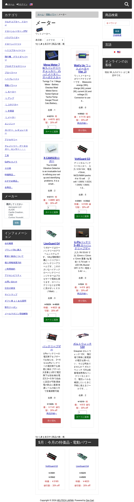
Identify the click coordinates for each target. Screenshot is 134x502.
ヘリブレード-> (12, 79)
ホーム (9, 4)
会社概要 (9, 243)
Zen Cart (90, 500)
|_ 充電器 (9, 111)
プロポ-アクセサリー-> (15, 66)
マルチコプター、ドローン (16, 23)
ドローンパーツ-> (13, 44)
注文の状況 (10, 288)
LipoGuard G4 (52, 243)
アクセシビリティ (13, 275)
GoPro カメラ (11, 162)
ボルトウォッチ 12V (82, 345)
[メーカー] (16, 210)
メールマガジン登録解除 (16, 313)
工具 (7, 155)
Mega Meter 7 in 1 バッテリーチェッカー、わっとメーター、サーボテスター (52, 71)
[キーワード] (117, 23)
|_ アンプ (9, 98)
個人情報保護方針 (13, 262)
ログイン (21, 4)
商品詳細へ (82, 123)
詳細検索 (117, 35)
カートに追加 (51, 131)
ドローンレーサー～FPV (16, 31)
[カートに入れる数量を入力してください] (51, 127)
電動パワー (51, 14)
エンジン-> (10, 123)
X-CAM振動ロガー (52, 159)
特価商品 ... (10, 174)
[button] (127, 4)
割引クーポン (11, 307)
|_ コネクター (11, 104)
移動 (17, 222)
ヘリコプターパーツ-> (15, 50)
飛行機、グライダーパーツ (16, 58)
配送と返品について (14, 256)
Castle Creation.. (17, 212)
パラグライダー (12, 37)
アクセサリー (11, 139)
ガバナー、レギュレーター (16, 131)
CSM (17, 215)
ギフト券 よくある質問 (15, 301)
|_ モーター (10, 92)
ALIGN (17, 209)
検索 (117, 31)
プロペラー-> (11, 72)
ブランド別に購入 (13, 250)
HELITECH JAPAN (65, 500)
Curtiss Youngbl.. (17, 217)
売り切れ (82, 130)
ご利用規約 (10, 269)
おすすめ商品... (12, 181)
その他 (8, 168)
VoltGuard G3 (82, 158)
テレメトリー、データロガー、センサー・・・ (16, 147)
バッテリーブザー (52, 348)
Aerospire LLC (17, 207)
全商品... (9, 187)
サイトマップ (11, 294)
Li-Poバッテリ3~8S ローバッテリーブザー (82, 245)
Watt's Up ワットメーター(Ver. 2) (82, 68)
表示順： (39, 40)
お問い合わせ (11, 282)
